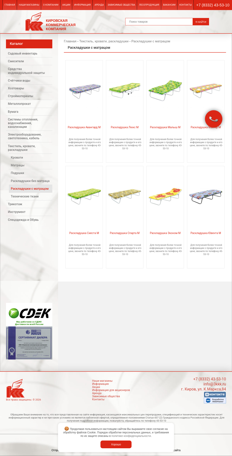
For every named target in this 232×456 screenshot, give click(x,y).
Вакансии (169, 4)
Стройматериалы (20, 96)
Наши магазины (29, 4)
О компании (50, 4)
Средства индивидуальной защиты (26, 70)
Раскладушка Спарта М (125, 233)
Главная (9, 4)
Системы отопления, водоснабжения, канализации (23, 123)
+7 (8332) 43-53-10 (212, 5)
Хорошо (116, 444)
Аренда (99, 4)
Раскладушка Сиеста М (84, 233)
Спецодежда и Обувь (23, 220)
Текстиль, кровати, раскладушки (21, 148)
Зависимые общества (121, 4)
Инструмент (16, 212)
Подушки (17, 173)
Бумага (13, 112)
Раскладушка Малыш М (165, 127)
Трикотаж (15, 204)
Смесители (16, 61)
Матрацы (18, 165)
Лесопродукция (149, 4)
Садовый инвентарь (22, 53)
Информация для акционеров (111, 390)
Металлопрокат (19, 104)
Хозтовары (16, 88)
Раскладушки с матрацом (30, 188)
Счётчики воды (19, 80)
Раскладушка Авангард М (84, 127)
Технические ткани (25, 196)
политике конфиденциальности (131, 435)
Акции (66, 4)
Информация (82, 4)
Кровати (17, 157)
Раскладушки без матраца (30, 181)
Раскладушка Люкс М (125, 127)
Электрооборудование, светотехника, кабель (24, 136)
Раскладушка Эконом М (165, 233)
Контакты (185, 4)
